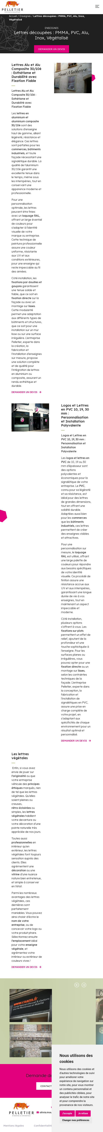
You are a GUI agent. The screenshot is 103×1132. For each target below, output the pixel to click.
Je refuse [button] (83, 1113)
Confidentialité (43, 1125)
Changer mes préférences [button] (75, 1120)
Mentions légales (14, 1125)
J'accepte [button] (67, 1113)
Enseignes (25, 16)
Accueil (13, 16)
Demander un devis (51, 49)
